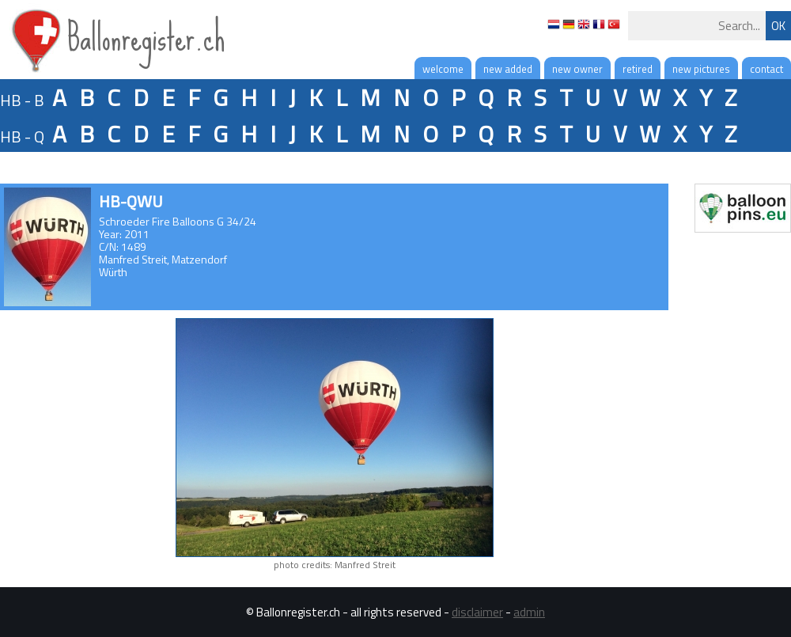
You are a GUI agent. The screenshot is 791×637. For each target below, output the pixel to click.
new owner (577, 69)
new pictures (701, 69)
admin (529, 612)
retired (638, 69)
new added (507, 69)
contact (766, 69)
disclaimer (477, 612)
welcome (443, 69)
